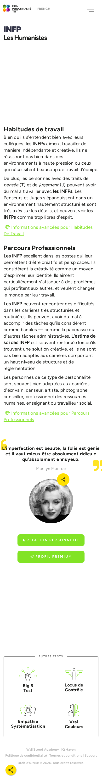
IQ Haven (68, 750)
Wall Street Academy (42, 750)
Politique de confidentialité (26, 755)
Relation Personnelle (51, 540)
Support (91, 755)
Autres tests (51, 656)
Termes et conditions (65, 755)
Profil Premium (51, 557)
